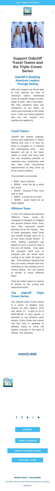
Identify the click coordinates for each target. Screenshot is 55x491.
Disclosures (35, 477)
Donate (27, 429)
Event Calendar (27, 440)
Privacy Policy (21, 477)
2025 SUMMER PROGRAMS (27, 2)
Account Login (27, 460)
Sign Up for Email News (27, 451)
